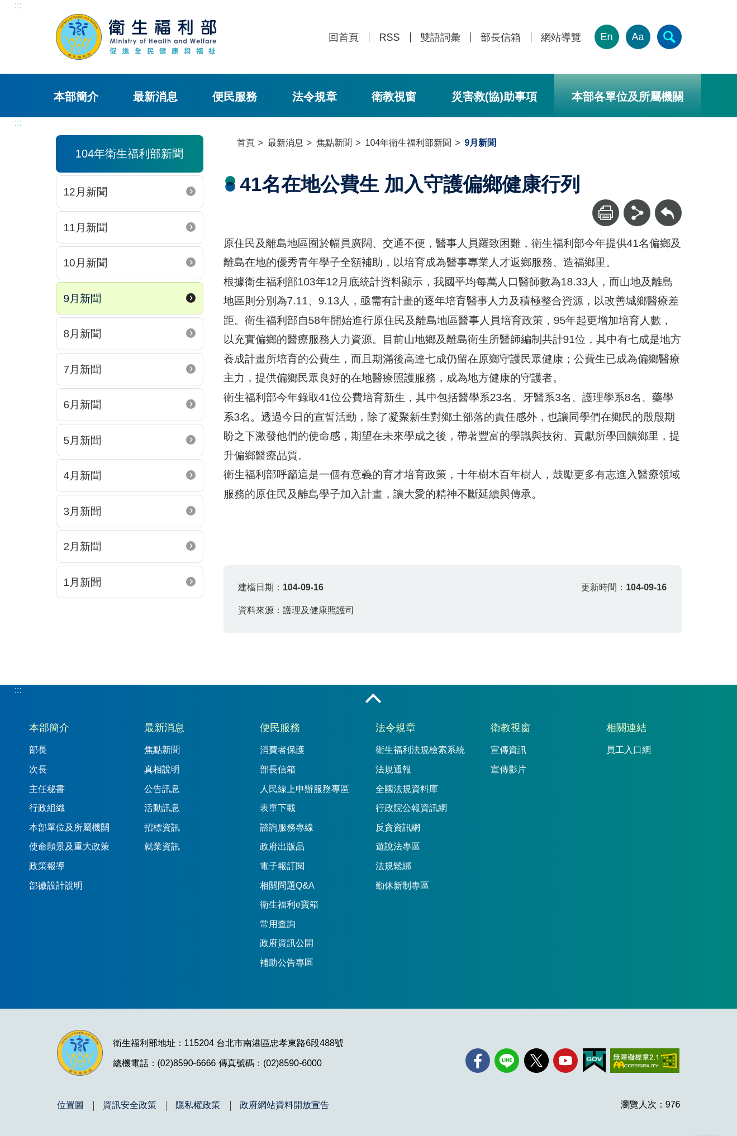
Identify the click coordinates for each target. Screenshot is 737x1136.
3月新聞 (83, 511)
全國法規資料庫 (406, 789)
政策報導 (47, 866)
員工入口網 (628, 750)
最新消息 (155, 96)
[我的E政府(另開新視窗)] (594, 1060)
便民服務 (234, 96)
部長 (38, 750)
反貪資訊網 (397, 827)
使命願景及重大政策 (69, 846)
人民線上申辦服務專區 (304, 789)
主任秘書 (47, 789)
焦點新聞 (334, 142)
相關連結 (626, 727)
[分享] (637, 212)
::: (18, 5)
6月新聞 (83, 405)
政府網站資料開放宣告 (284, 1105)
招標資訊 (162, 827)
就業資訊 (162, 846)
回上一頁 (668, 204)
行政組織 (47, 808)
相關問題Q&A (287, 885)
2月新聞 (83, 546)
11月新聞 (85, 227)
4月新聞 (83, 475)
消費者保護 (282, 750)
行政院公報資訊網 (411, 808)
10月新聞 (85, 263)
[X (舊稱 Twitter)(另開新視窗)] (536, 1060)
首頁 (246, 142)
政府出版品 (282, 846)
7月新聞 (83, 369)
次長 (38, 769)
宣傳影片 (508, 769)
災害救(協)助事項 (494, 96)
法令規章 (314, 96)
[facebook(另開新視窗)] (477, 1060)
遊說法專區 (397, 846)
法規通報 (393, 769)
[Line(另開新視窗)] (506, 1060)
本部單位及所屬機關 (69, 827)
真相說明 (162, 769)
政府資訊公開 (286, 943)
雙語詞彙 (440, 37)
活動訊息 (162, 808)
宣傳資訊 (508, 750)
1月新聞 (83, 582)
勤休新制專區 (402, 885)
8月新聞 (83, 334)
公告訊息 (162, 789)
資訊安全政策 (129, 1105)
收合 (373, 699)
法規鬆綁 (393, 866)
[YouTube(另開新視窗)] (565, 1060)
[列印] (605, 212)
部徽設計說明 (56, 885)
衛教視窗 (394, 96)
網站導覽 (561, 37)
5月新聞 (83, 440)
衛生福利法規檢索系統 (420, 750)
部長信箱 (501, 37)
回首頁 (344, 37)
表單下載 (278, 808)
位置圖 (70, 1105)
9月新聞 (83, 298)
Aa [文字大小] (637, 36)
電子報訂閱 (282, 866)
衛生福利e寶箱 (289, 904)
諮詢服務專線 (286, 827)
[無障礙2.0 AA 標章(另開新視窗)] (644, 1060)
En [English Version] (606, 36)
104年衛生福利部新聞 (408, 142)
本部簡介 (76, 96)
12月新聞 (85, 192)
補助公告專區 (286, 962)
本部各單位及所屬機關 (627, 96)
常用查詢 (278, 924)
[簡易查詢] (669, 37)
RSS (389, 37)
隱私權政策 (197, 1105)
